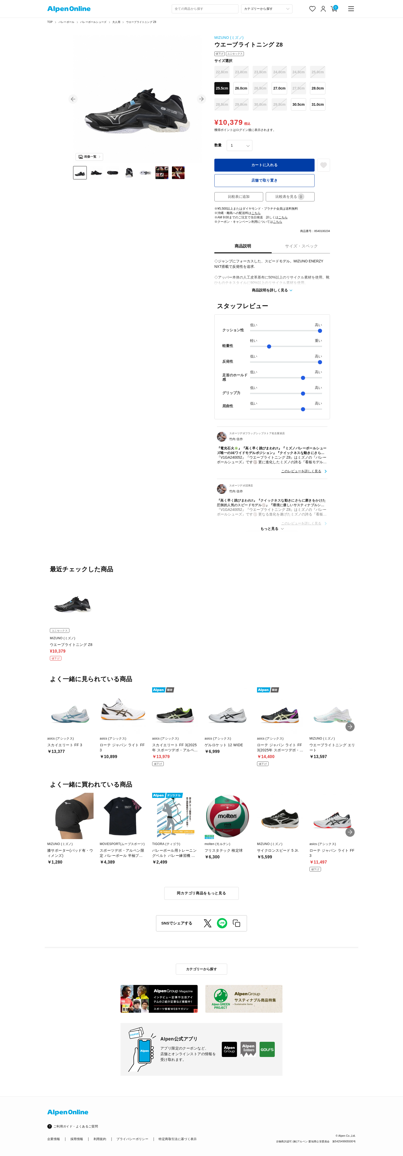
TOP (50, 22)
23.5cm (260, 72)
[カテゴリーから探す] (266, 8)
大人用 (116, 22)
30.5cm (298, 104)
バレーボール (66, 22)
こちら (256, 213)
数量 (218, 145)
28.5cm (222, 104)
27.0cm (279, 88)
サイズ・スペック (301, 246)
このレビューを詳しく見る (301, 471)
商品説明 (243, 246)
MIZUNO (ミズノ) (229, 37)
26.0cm (241, 88)
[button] (73, 99)
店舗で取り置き (264, 180)
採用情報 (76, 1139)
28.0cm (318, 88)
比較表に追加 (239, 196)
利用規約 (100, 1139)
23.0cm (241, 72)
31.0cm (318, 104)
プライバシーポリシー (132, 1139)
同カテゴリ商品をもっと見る (201, 893)
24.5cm (298, 72)
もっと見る (269, 529)
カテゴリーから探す (201, 969)
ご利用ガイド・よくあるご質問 (75, 1126)
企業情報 (53, 1139)
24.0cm (279, 72)
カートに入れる (264, 165)
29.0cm (241, 104)
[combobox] (205, 8)
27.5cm (298, 88)
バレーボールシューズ (93, 22)
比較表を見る (290, 196)
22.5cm (222, 72)
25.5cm (222, 88)
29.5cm (279, 104)
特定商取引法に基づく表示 (178, 1139)
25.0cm (318, 72)
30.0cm (260, 104)
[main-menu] (351, 8)
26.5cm (260, 88)
